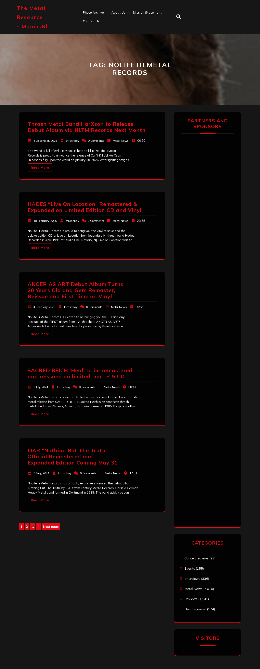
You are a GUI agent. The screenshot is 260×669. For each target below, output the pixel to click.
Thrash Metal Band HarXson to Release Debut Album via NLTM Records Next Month (87, 127)
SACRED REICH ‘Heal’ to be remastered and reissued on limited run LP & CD (80, 373)
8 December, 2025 (45, 141)
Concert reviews (196, 558)
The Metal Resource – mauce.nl (32, 17)
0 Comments (96, 141)
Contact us (91, 21)
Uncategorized (195, 609)
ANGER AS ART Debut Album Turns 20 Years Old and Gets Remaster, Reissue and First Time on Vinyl (75, 290)
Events (189, 568)
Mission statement (147, 12)
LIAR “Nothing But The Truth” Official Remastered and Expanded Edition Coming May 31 (73, 456)
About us (118, 12)
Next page (51, 527)
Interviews (192, 579)
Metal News (121, 141)
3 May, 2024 (41, 473)
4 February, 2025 (44, 307)
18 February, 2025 (45, 221)
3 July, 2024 (41, 387)
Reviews (190, 599)
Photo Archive (93, 12)
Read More (40, 168)
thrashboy (72, 141)
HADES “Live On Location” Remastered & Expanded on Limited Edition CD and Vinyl (85, 207)
